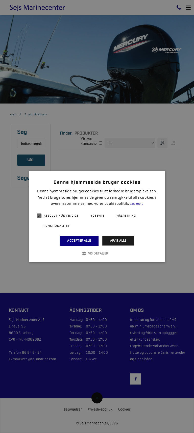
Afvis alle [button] (118, 241)
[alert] (97, 216)
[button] (97, 253)
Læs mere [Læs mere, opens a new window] (136, 204)
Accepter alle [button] (79, 241)
